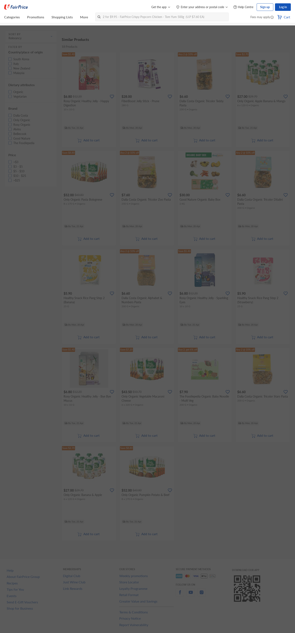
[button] (272, 17)
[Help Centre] (243, 7)
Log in (283, 7)
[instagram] (201, 595)
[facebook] (180, 595)
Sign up (265, 7)
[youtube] (191, 595)
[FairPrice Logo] (16, 7)
